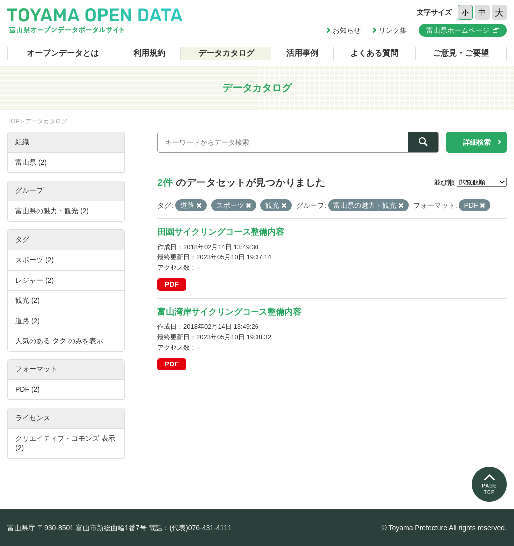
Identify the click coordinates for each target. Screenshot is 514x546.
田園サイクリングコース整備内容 (220, 232)
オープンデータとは (63, 53)
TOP (13, 121)
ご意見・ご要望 (461, 53)
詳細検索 (477, 142)
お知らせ (347, 30)
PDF (172, 284)
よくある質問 (374, 53)
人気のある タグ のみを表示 (59, 341)
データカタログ (226, 53)
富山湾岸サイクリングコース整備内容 (229, 312)
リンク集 (393, 30)
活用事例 (302, 53)
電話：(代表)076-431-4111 (190, 528)
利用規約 (149, 53)
